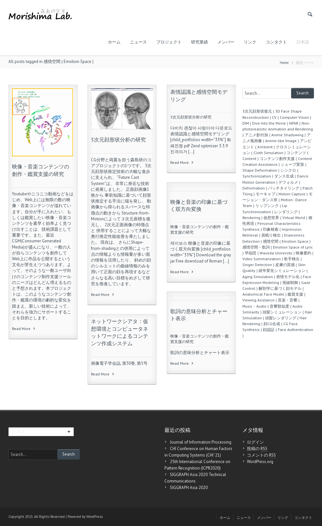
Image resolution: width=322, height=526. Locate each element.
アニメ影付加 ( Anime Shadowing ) (275, 134)
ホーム (114, 42)
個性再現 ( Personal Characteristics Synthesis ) (277, 223)
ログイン (255, 442)
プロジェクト (169, 42)
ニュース (138, 42)
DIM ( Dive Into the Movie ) (265, 123)
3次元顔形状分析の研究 (118, 139)
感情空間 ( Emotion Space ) (287, 241)
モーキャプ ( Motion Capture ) (282, 193)
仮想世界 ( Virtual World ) (285, 217)
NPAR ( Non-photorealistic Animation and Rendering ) (277, 129)
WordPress (94, 516)
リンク (250, 42)
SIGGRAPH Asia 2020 (189, 487)
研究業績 (199, 42)
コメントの (261, 455)
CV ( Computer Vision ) (291, 117)
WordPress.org (260, 461)
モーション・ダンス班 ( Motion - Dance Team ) (277, 199)
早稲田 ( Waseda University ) (270, 253)
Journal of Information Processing (200, 442)
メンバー (225, 42)
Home (284, 62)
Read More (24, 328)
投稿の (257, 449)
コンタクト (276, 42)
